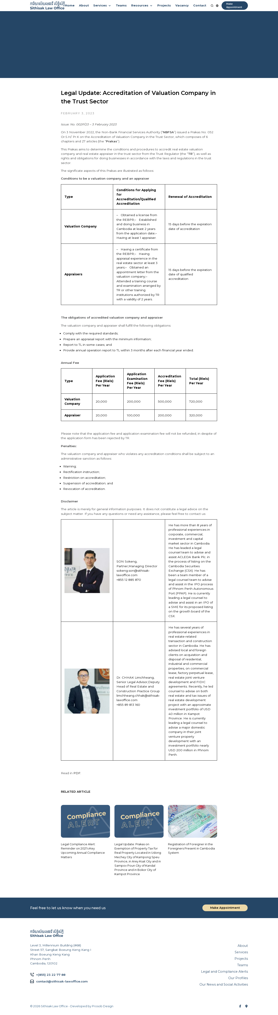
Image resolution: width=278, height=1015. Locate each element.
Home (70, 5)
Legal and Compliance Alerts (224, 972)
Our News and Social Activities (223, 984)
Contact (199, 5)
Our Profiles (238, 978)
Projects (164, 5)
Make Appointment (234, 5)
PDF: (77, 773)
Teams (121, 5)
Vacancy (182, 5)
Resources (139, 5)
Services (100, 5)
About (84, 5)
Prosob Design (102, 1006)
